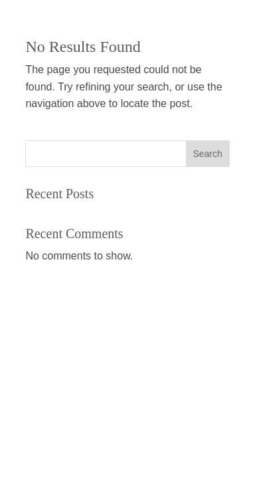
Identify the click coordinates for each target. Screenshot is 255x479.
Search (207, 153)
